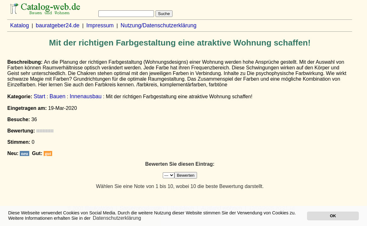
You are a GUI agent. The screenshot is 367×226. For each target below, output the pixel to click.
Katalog (19, 25)
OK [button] (333, 215)
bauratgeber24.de (57, 25)
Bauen (57, 96)
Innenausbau (86, 96)
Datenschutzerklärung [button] (117, 218)
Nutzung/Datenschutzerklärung (159, 25)
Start (39, 96)
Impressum (100, 25)
